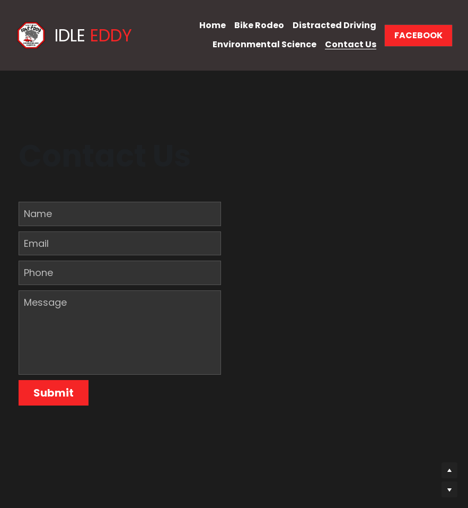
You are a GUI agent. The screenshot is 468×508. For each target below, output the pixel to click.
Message (45, 302)
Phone (38, 272)
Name (38, 213)
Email (36, 243)
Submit (53, 392)
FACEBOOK (418, 35)
